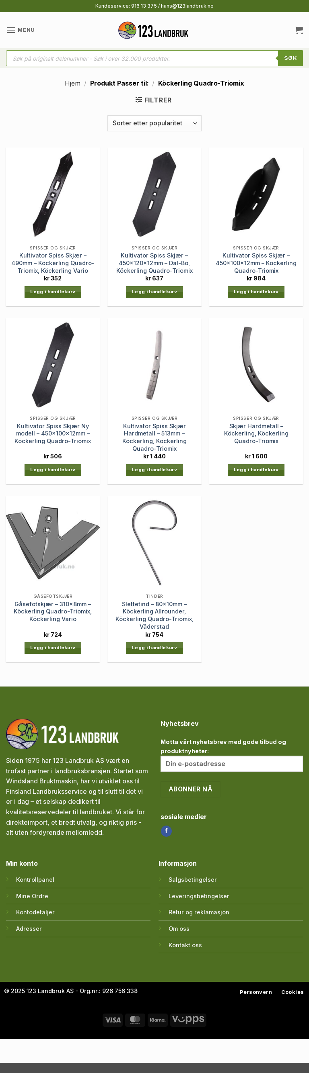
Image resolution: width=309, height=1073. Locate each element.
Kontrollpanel (35, 879)
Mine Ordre (32, 896)
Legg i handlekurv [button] (52, 291)
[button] (20, 30)
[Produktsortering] (154, 123)
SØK (290, 58)
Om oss (179, 928)
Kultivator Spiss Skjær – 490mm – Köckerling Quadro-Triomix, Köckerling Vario (53, 263)
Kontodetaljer (35, 912)
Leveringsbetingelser (199, 896)
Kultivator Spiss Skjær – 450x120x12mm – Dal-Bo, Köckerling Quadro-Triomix (154, 263)
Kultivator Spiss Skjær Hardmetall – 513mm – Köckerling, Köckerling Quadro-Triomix (154, 437)
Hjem (72, 83)
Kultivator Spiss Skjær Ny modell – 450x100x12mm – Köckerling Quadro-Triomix (52, 433)
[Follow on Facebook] (166, 831)
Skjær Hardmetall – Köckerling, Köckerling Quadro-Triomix (256, 433)
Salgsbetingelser (193, 879)
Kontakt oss (185, 945)
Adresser (29, 928)
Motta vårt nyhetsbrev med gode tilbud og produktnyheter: (232, 755)
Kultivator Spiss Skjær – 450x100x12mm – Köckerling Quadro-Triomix (256, 263)
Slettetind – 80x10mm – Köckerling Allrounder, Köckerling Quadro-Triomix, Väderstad (154, 615)
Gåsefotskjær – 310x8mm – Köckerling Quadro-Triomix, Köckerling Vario (53, 611)
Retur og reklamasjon (199, 912)
